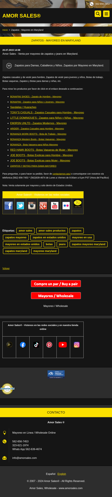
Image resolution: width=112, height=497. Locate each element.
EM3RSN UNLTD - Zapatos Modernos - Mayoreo (38, 123)
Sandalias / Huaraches (23, 107)
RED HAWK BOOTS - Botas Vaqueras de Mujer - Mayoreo (44, 150)
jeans (62, 244)
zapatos (76, 231)
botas (49, 244)
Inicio (5, 30)
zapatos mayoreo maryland (88, 244)
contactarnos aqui (62, 174)
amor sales (25, 231)
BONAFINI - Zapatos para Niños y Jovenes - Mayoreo (37, 102)
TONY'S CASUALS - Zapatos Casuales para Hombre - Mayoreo (47, 113)
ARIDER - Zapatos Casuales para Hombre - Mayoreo (37, 129)
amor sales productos (51, 231)
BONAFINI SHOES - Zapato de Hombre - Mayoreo (35, 97)
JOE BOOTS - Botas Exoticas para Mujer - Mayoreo (40, 161)
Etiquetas (8, 231)
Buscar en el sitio (98, 14)
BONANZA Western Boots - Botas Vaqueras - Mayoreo (37, 139)
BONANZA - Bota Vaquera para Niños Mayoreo (34, 145)
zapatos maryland (16, 251)
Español (50, 474)
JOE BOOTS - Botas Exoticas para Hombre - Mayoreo (41, 155)
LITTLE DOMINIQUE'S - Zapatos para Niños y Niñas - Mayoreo (46, 118)
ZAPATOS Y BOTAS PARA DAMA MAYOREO (33, 166)
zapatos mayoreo (15, 237)
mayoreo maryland (44, 251)
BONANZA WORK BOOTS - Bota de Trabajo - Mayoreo (38, 134)
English (61, 474)
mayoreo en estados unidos (22, 244)
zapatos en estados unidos (49, 237)
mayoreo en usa (82, 237)
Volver (6, 268)
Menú (106, 14)
